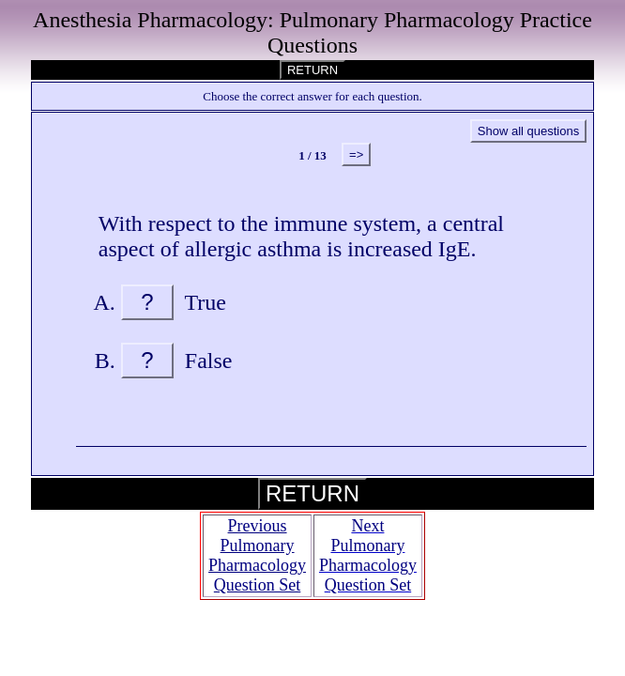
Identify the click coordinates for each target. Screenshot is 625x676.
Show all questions (528, 131)
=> (356, 154)
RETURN (312, 70)
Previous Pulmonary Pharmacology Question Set (257, 555)
